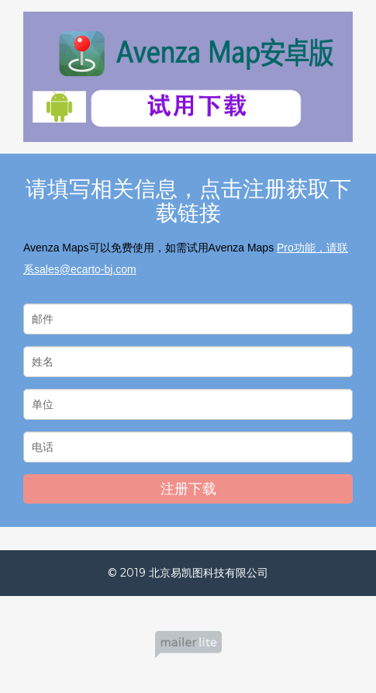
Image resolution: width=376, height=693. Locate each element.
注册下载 (188, 488)
